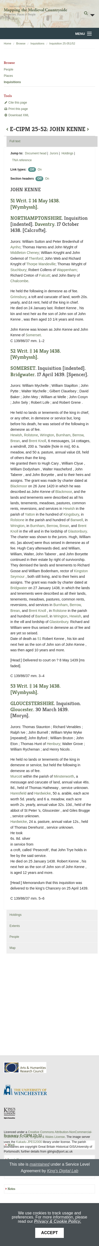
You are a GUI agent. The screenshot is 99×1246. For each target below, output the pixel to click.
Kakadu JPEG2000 (29, 1142)
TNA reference (22, 160)
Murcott (16, 776)
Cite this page (15, 102)
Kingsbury (71, 514)
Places (8, 76)
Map (12, 948)
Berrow (78, 435)
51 (39, 639)
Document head (35, 153)
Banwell (76, 520)
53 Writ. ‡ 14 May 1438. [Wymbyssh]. (35, 689)
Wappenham (67, 270)
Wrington (47, 435)
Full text (14, 141)
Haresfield (18, 793)
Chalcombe (19, 281)
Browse (21, 43)
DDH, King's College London (10, 1113)
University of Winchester (27, 1090)
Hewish (16, 435)
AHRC (25, 1067)
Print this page (16, 109)
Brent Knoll (37, 441)
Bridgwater (22, 374)
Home (7, 43)
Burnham (63, 435)
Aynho (15, 247)
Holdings (67, 153)
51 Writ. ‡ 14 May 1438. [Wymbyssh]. (35, 204)
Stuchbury (18, 270)
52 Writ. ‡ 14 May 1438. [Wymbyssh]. (35, 354)
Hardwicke (42, 793)
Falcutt (44, 275)
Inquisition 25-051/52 (62, 43)
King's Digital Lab (62, 1171)
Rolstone (31, 435)
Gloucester (21, 709)
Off (32, 169)
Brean (15, 441)
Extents (14, 926)
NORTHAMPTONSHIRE (36, 218)
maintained (39, 1164)
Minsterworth (64, 776)
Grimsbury (18, 297)
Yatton (30, 514)
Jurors (54, 153)
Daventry (44, 224)
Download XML (16, 115)
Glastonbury (77, 531)
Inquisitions (37, 43)
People (8, 69)
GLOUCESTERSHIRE (32, 703)
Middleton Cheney (24, 253)
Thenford (36, 258)
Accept (49, 1233)
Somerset (33, 335)
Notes (11, 1189)
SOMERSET (22, 368)
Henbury (53, 744)
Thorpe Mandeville (40, 264)
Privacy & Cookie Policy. (57, 1221)
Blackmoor (18, 486)
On (40, 169)
